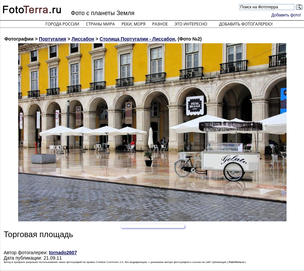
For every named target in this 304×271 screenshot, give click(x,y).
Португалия (52, 39)
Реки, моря (133, 24)
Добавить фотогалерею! (246, 24)
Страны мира (100, 24)
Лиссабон (82, 39)
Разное (160, 24)
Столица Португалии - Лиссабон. (138, 39)
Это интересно (190, 24)
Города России (62, 24)
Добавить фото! (286, 15)
